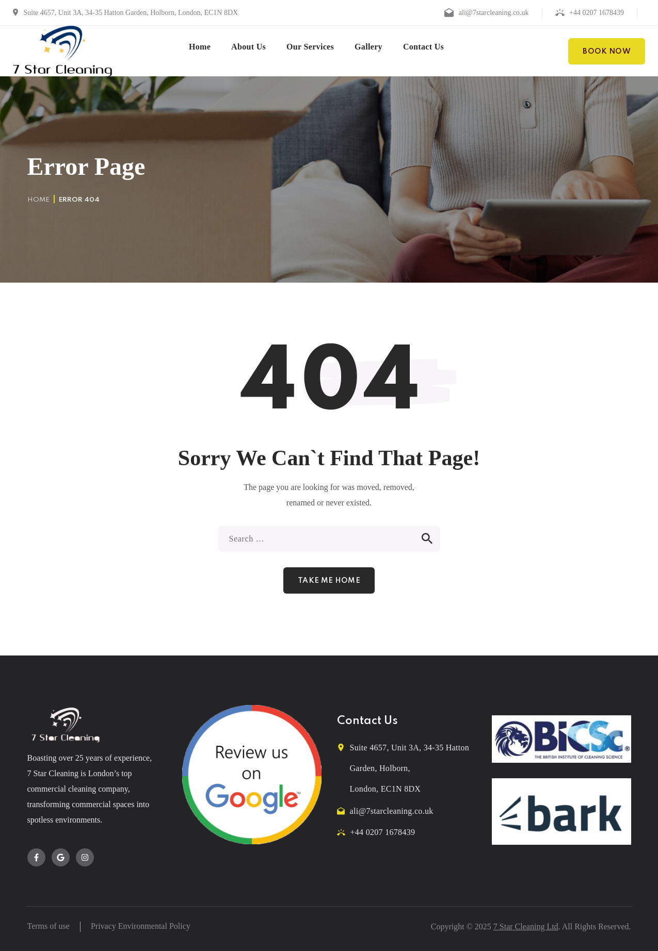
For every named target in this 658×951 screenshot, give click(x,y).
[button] (606, 51)
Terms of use (48, 926)
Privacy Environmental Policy (140, 926)
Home (38, 199)
